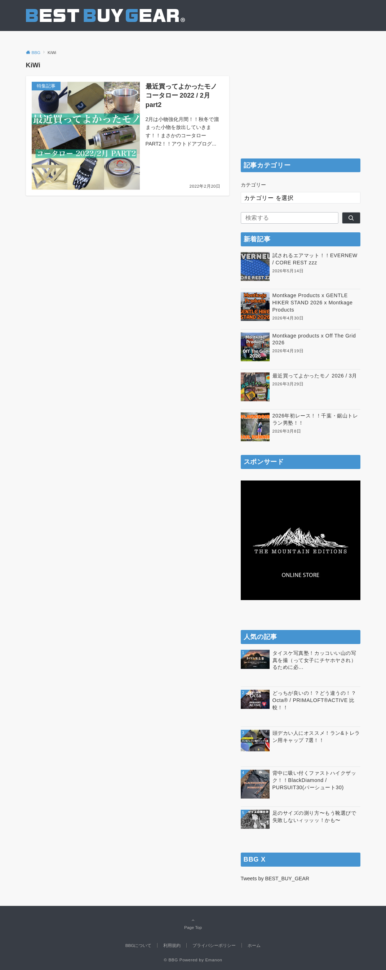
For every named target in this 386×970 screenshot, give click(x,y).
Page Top (193, 923)
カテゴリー (253, 185)
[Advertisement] (300, 105)
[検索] (351, 218)
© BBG (171, 959)
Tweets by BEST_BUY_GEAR (275, 878)
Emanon (213, 959)
